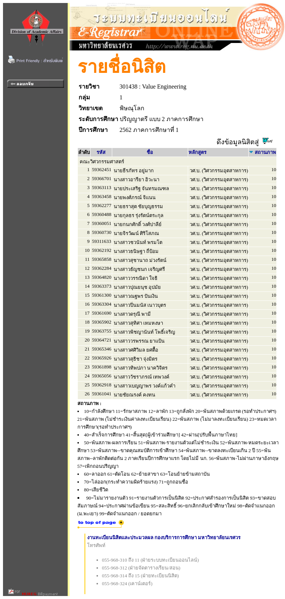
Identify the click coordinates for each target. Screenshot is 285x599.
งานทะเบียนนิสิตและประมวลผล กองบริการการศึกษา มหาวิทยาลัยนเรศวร (164, 537)
